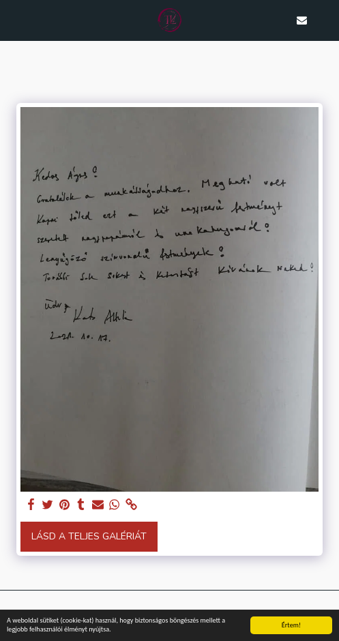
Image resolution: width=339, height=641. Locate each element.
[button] (15, 19)
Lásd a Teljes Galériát (89, 536)
